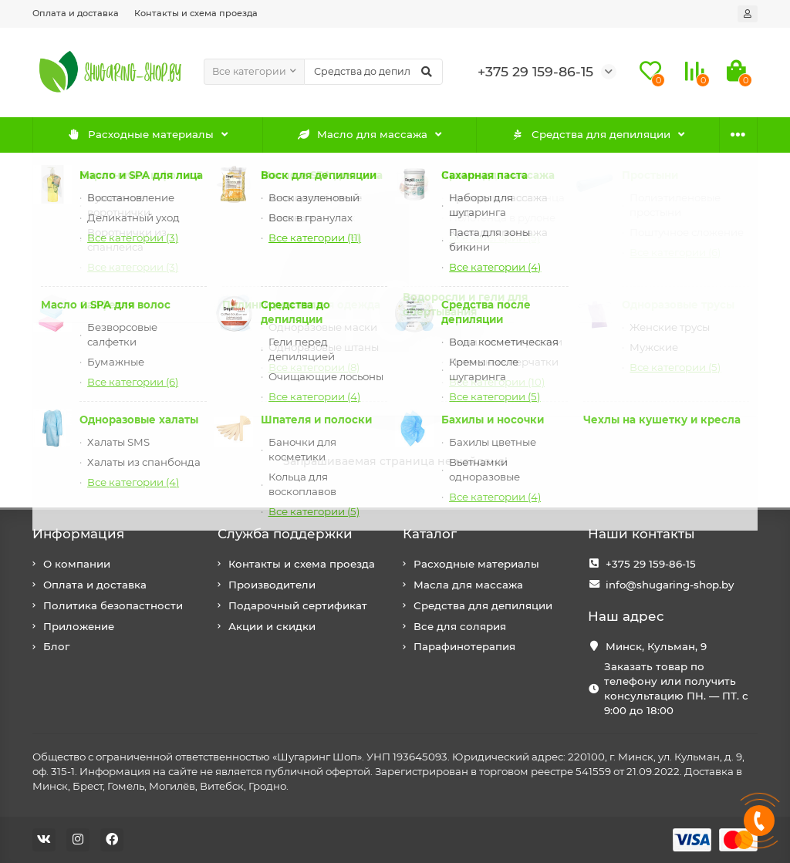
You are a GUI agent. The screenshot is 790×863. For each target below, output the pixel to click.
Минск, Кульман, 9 (656, 646)
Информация (78, 533)
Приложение (78, 626)
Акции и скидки (272, 626)
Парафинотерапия (464, 646)
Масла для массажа (468, 584)
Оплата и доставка (75, 13)
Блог (56, 646)
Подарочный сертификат (297, 605)
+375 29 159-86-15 (651, 564)
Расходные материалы (140, 134)
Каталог (430, 533)
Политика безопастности (113, 605)
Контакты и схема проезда (196, 13)
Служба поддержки (285, 533)
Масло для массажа (362, 134)
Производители (272, 584)
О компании (76, 564)
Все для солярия (460, 626)
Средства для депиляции (590, 134)
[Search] (374, 72)
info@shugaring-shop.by (670, 584)
